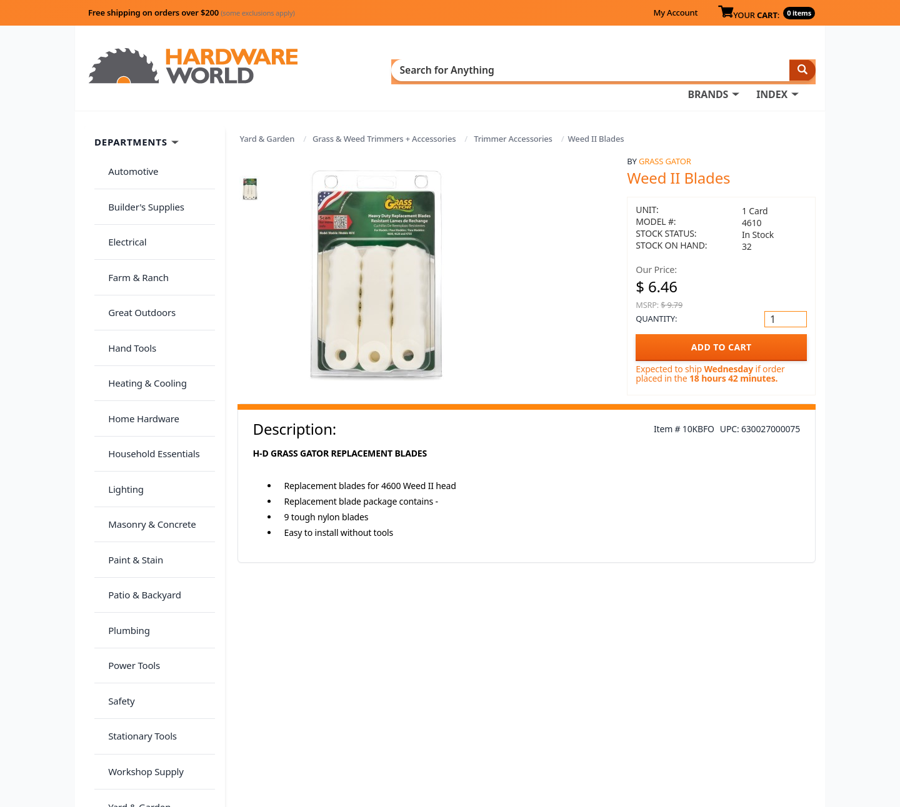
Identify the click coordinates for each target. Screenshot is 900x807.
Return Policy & (659, 703)
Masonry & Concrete (145, 393)
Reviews (642, 721)
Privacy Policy (727, 703)
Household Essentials (147, 344)
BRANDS (445, 69)
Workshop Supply (140, 566)
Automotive (127, 147)
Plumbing (122, 467)
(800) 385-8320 (472, 738)
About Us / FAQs (660, 686)
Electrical (121, 196)
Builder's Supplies (140, 171)
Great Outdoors (135, 245)
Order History (472, 686)
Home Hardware (137, 319)
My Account (675, 12)
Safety (115, 516)
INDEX (509, 69)
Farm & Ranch (132, 220)
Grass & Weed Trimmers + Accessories (384, 120)
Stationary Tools (136, 541)
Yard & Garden (267, 120)
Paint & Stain (129, 418)
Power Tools (128, 492)
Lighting (120, 368)
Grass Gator (665, 141)
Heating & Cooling (141, 295)
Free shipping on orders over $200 (191, 12)
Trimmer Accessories (513, 120)
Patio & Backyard (138, 443)
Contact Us (466, 721)
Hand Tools (126, 270)
